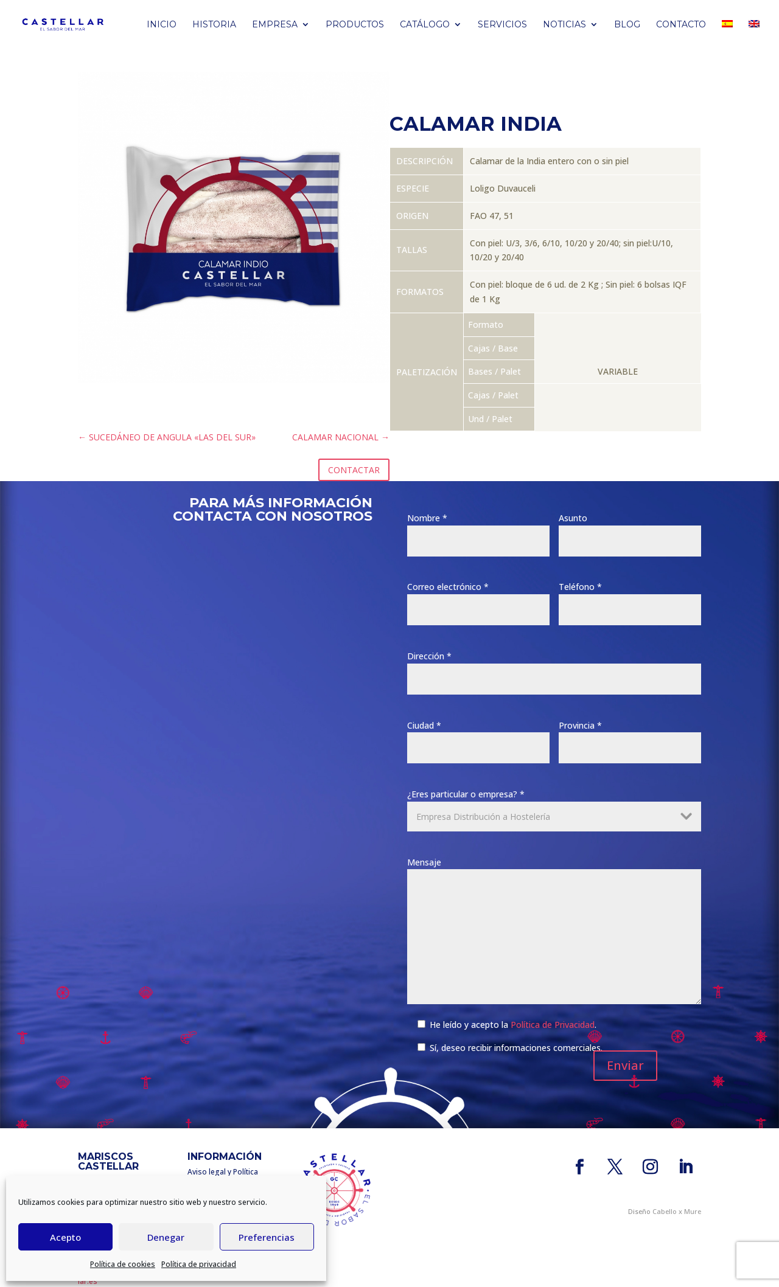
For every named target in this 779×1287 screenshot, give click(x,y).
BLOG (627, 25)
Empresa (275, 25)
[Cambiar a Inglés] (754, 34)
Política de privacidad (198, 1264)
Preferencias (267, 1237)
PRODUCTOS (355, 25)
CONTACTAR (354, 470)
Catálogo (425, 25)
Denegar (165, 1237)
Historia (214, 25)
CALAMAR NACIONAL (341, 437)
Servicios (502, 25)
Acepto (65, 1237)
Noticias (564, 25)
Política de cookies (122, 1264)
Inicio (161, 25)
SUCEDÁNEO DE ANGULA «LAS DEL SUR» (167, 437)
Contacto (681, 25)
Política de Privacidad (553, 1024)
